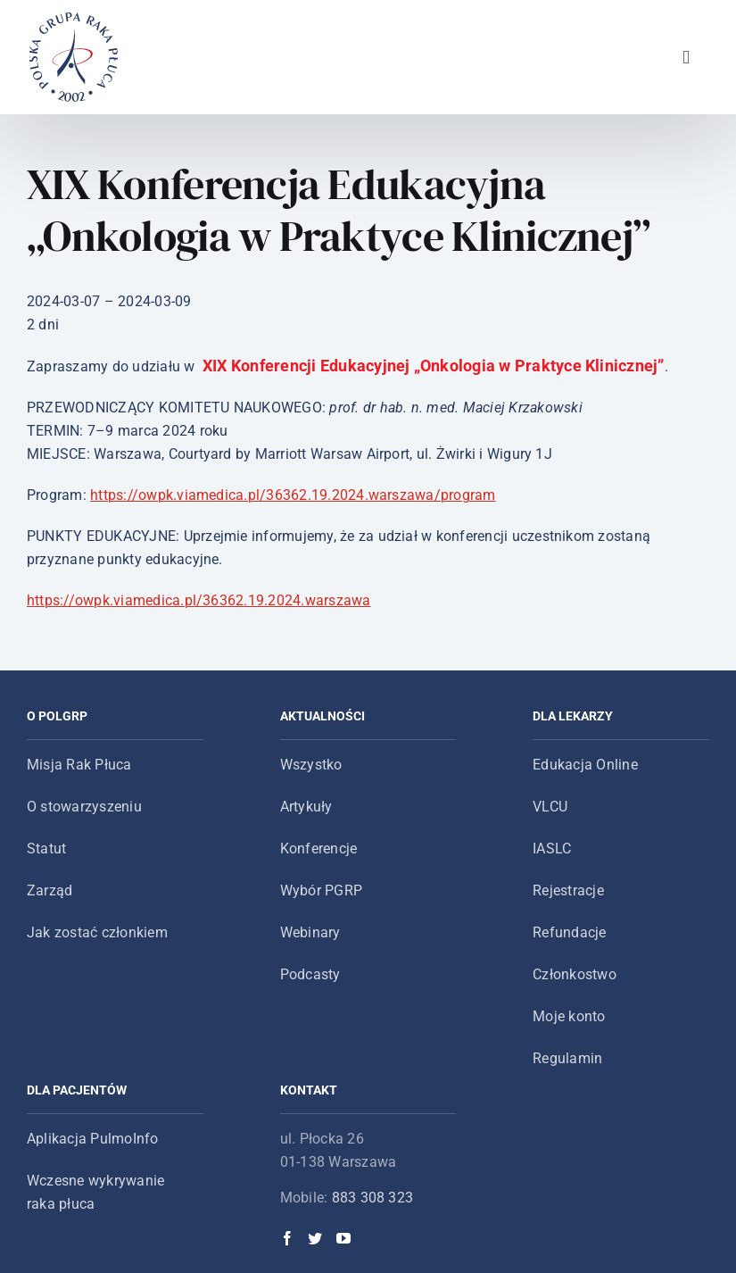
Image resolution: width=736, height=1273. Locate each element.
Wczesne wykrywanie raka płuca (95, 1192)
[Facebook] (287, 1238)
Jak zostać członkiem (97, 932)
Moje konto (569, 1016)
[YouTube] (343, 1238)
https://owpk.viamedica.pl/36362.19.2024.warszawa (199, 600)
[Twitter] (315, 1238)
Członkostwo (574, 974)
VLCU (550, 806)
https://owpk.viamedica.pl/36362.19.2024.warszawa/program (292, 495)
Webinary (310, 932)
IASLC (552, 848)
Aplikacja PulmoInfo (93, 1138)
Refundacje (569, 932)
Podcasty (310, 974)
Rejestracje (568, 890)
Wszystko (311, 764)
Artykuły (306, 806)
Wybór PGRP (321, 890)
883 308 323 (373, 1197)
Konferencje (319, 848)
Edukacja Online (585, 764)
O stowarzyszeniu (84, 806)
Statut (46, 848)
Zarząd (49, 890)
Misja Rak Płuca (79, 764)
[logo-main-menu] (74, 19)
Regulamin (567, 1058)
